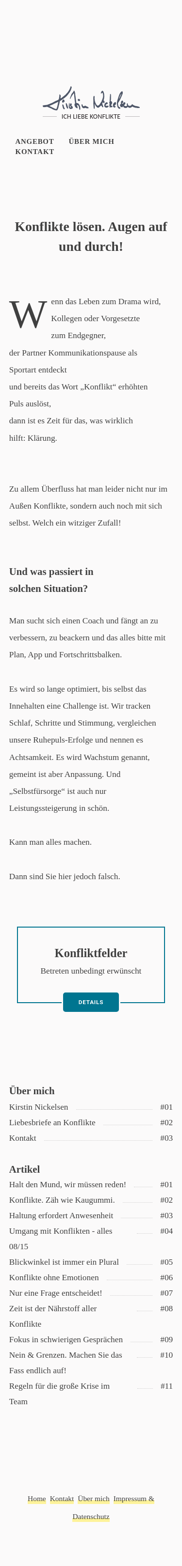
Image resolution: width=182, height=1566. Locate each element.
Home (37, 1498)
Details (91, 1002)
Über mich (92, 141)
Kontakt (35, 151)
